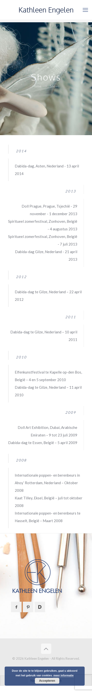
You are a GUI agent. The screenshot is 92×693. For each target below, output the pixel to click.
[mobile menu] (85, 10)
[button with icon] (16, 607)
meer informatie (63, 675)
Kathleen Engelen (46, 9)
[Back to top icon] (46, 649)
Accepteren (47, 680)
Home (37, 86)
